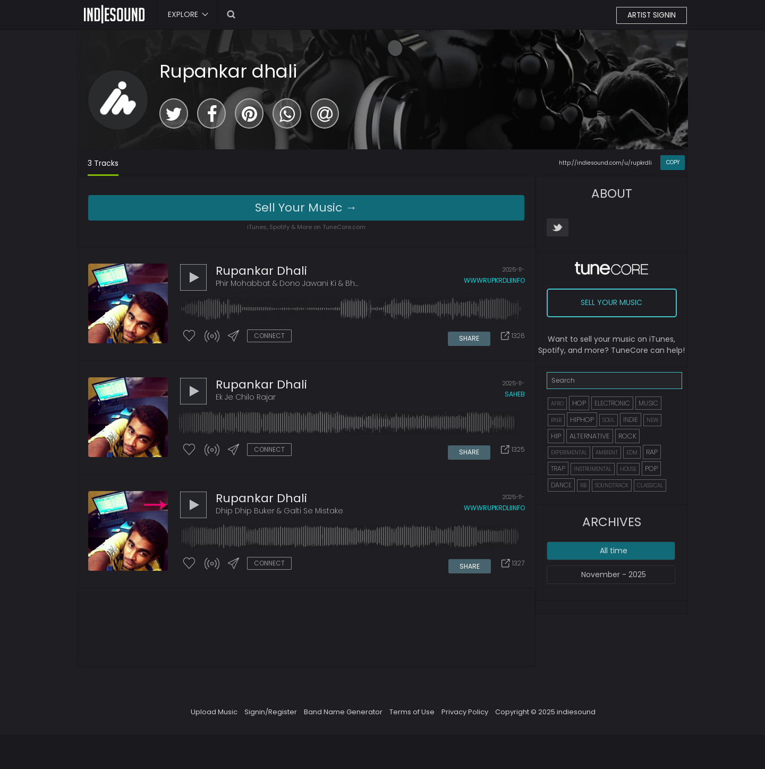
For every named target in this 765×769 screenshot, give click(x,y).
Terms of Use (412, 716)
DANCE (561, 484)
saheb (515, 396)
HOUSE (628, 469)
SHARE (470, 336)
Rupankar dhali (228, 71)
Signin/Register (270, 716)
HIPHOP (582, 420)
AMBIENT (607, 453)
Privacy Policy (464, 716)
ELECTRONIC (612, 403)
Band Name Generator (343, 716)
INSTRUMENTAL (592, 469)
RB (583, 485)
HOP (579, 403)
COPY (672, 162)
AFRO (557, 404)
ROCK (627, 436)
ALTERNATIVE (590, 436)
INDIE (630, 419)
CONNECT (269, 336)
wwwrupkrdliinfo (494, 280)
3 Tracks (103, 163)
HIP (556, 436)
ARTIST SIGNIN (651, 15)
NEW (652, 420)
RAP (652, 452)
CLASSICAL (650, 485)
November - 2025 (613, 574)
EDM (632, 453)
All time (613, 550)
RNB (556, 420)
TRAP (558, 468)
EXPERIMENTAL (569, 453)
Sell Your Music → (306, 207)
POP (651, 468)
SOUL (608, 420)
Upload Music (214, 716)
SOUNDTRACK (611, 485)
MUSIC (648, 403)
